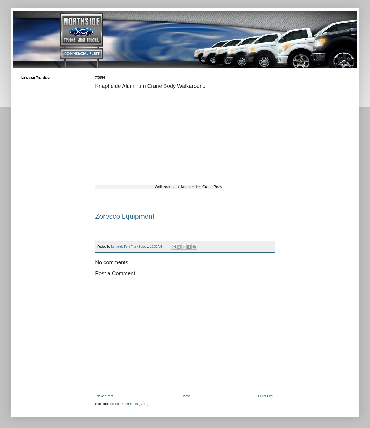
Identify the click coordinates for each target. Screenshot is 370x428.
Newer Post (105, 396)
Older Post (265, 396)
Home (186, 396)
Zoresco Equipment (124, 216)
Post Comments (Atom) (131, 404)
